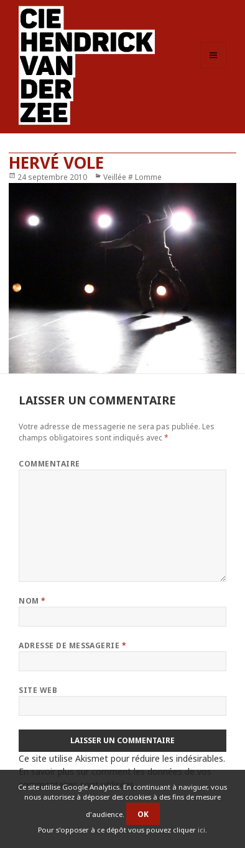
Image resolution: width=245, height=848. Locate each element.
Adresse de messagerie (72, 645)
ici (201, 829)
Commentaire (49, 463)
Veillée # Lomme (132, 177)
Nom (32, 601)
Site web (38, 690)
